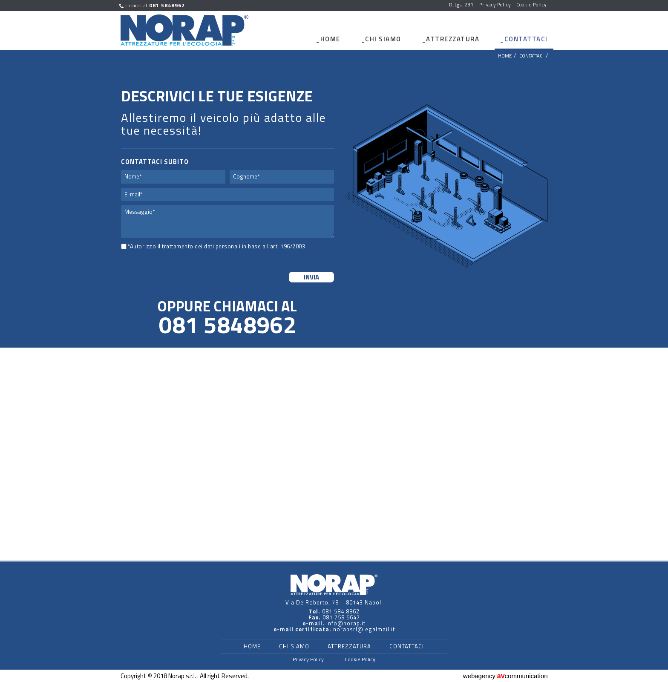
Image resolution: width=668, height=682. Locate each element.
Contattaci (526, 39)
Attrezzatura (452, 39)
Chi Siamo (383, 39)
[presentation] (173, 270)
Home (330, 39)
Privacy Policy (308, 659)
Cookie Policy (360, 659)
